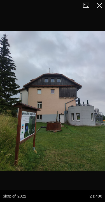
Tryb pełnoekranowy (88, 5)
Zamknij (99, 5)
